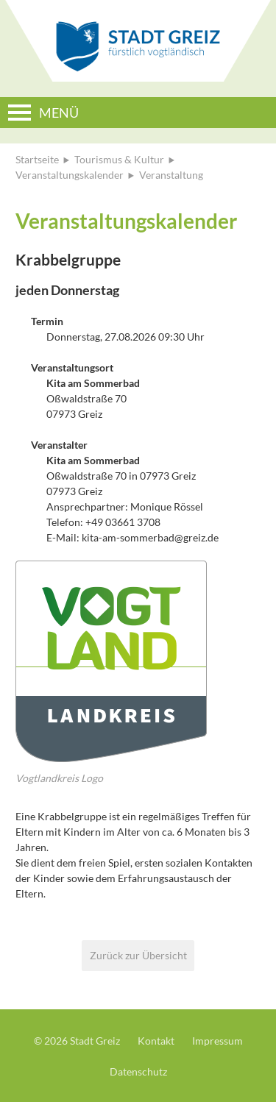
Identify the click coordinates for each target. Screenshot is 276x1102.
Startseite (37, 159)
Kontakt (156, 1040)
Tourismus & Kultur (119, 159)
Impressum (217, 1040)
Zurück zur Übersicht (138, 955)
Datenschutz (138, 1071)
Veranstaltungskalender (69, 174)
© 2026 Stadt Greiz (77, 1040)
